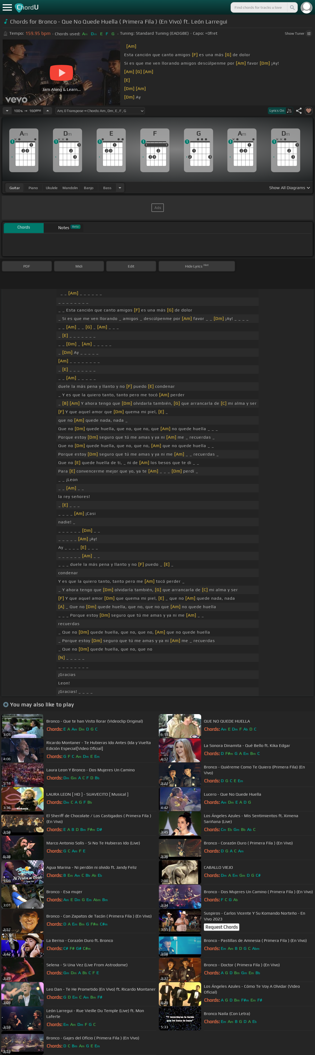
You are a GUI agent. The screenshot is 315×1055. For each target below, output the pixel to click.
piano (33, 188)
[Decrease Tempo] (7, 110)
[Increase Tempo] (47, 110)
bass (107, 188)
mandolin (70, 188)
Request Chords (221, 927)
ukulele (51, 188)
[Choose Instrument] (120, 188)
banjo (88, 188)
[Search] (292, 7)
